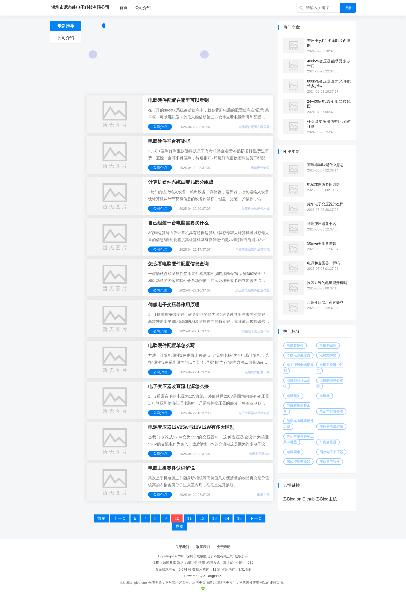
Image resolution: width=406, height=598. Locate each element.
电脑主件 (263, 495)
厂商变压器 (328, 442)
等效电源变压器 (298, 355)
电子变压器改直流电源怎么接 (178, 386)
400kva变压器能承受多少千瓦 (329, 63)
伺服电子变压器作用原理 (173, 304)
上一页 (120, 518)
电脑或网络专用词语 (323, 184)
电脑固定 (293, 452)
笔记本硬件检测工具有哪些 (298, 439)
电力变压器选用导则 (298, 367)
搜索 (348, 8)
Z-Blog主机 (326, 499)
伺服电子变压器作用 (256, 331)
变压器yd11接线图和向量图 (329, 43)
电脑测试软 (328, 346)
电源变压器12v (259, 454)
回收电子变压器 (331, 452)
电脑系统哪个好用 (329, 367)
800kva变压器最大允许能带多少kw (329, 83)
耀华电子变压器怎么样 (325, 204)
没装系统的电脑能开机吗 (327, 283)
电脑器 (325, 396)
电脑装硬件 (295, 346)
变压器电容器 (330, 462)
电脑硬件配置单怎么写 (171, 345)
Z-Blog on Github (299, 499)
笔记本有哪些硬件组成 (298, 424)
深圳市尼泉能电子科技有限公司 (210, 556)
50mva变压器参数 (321, 243)
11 (189, 518)
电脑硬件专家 (260, 168)
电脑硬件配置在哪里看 (254, 127)
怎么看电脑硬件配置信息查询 (178, 263)
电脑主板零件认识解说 (171, 468)
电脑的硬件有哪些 (329, 383)
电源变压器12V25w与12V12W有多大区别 (191, 427)
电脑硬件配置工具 (257, 372)
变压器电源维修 (331, 427)
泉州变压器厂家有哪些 (325, 302)
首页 (123, 7)
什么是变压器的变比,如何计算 (329, 123)
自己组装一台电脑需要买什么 (178, 223)
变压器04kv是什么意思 (325, 165)
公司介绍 (143, 7)
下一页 (256, 518)
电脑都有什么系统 (296, 383)
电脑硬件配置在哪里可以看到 (178, 100)
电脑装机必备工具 (296, 408)
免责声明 (223, 547)
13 (214, 518)
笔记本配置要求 (331, 411)
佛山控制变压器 (298, 462)
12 (202, 518)
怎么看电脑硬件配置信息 (252, 290)
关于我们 (182, 547)
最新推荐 (65, 26)
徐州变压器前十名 (321, 224)
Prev (93, 54)
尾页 (180, 526)
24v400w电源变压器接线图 (329, 103)
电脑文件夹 (328, 355)
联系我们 (203, 547)
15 (239, 518)
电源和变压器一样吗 (323, 263)
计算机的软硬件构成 (256, 209)
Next (204, 54)
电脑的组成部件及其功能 (252, 249)
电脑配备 (293, 396)
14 (226, 518)
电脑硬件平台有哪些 (169, 141)
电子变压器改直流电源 (254, 413)
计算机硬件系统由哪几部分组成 (180, 182)
